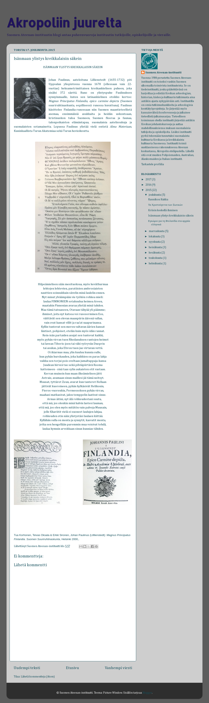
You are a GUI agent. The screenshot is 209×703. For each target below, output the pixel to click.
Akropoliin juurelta (64, 22)
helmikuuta (156, 263)
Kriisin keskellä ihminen (163, 210)
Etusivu (72, 668)
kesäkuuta (155, 252)
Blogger (147, 692)
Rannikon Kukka (158, 199)
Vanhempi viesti (118, 668)
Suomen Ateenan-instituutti (163, 72)
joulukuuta (155, 194)
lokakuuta (155, 236)
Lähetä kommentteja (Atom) (38, 676)
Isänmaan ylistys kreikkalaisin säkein (170, 215)
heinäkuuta (156, 247)
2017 (149, 179)
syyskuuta (155, 241)
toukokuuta (156, 258)
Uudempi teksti (27, 668)
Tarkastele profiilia (152, 164)
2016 (149, 184)
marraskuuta (157, 231)
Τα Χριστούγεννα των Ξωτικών (165, 204)
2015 (149, 190)
